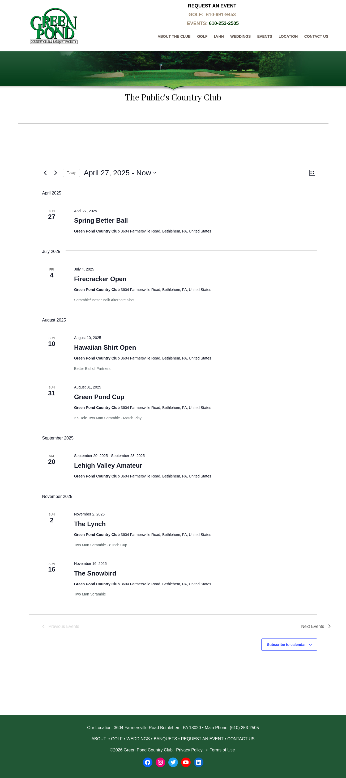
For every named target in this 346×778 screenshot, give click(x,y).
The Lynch (90, 523)
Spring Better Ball (101, 220)
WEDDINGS (138, 739)
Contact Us (316, 36)
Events (264, 36)
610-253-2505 (224, 23)
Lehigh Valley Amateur (108, 465)
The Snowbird (95, 573)
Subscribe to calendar (286, 644)
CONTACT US (241, 739)
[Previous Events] (45, 173)
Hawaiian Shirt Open (105, 347)
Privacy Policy (189, 750)
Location (288, 36)
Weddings (240, 36)
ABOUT (99, 739)
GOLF (117, 739)
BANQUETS (165, 739)
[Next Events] (56, 173)
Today (71, 173)
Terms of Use (222, 750)
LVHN (219, 36)
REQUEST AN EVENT (202, 739)
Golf (202, 36)
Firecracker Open (100, 278)
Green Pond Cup (99, 396)
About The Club (174, 36)
